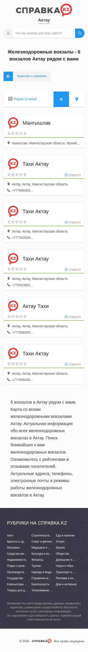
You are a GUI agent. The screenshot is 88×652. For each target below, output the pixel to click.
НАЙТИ (79, 33)
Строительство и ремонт (47, 535)
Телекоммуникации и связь (49, 590)
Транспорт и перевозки (71, 572)
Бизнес (60, 547)
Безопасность (40, 584)
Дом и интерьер (66, 584)
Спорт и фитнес (41, 541)
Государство (15, 578)
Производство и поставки (23, 572)
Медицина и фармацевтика (49, 547)
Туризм (36, 565)
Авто (10, 535)
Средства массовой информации (28, 553)
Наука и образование (70, 565)
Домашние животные (70, 559)
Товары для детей (19, 590)
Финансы (37, 559)
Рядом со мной (25, 99)
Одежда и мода (41, 572)
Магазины (13, 547)
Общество (62, 553)
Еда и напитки (65, 535)
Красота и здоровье (20, 541)
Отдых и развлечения (21, 565)
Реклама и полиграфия (71, 578)
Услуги (60, 541)
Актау (44, 20)
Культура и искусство (45, 553)
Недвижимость (17, 559)
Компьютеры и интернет (23, 584)
